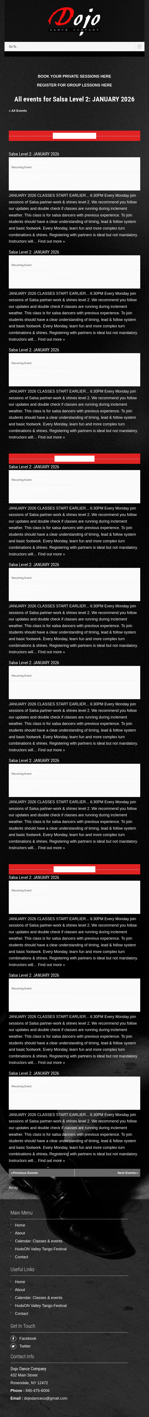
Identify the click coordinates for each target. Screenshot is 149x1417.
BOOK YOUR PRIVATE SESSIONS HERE (74, 76)
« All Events (18, 110)
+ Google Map (20, 182)
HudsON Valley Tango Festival (41, 1249)
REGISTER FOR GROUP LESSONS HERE (74, 85)
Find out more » (51, 241)
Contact (21, 1257)
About (20, 1233)
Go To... (13, 46)
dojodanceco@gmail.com (45, 1398)
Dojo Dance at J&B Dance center (32, 175)
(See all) (37, 167)
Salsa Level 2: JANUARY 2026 (34, 154)
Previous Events (24, 1173)
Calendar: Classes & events (38, 1241)
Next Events (128, 1173)
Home (20, 1225)
